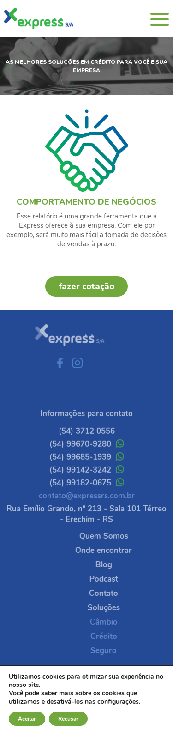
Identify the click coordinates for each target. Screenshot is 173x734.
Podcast (114, 579)
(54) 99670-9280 (86, 454)
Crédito (114, 636)
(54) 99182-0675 (86, 493)
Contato (113, 593)
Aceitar (27, 718)
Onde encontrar (113, 550)
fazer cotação (86, 286)
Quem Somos (113, 536)
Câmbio (114, 622)
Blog (114, 564)
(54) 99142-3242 (86, 480)
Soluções (114, 607)
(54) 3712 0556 (87, 441)
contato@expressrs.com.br (87, 506)
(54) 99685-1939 (86, 467)
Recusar (68, 718)
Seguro (114, 650)
